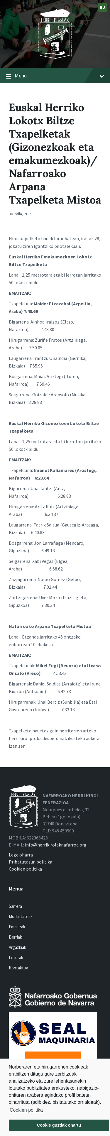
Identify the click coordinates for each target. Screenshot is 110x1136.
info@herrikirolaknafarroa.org (56, 845)
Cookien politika (26, 1110)
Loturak (16, 957)
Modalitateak (21, 916)
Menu (59, 75)
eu (102, 7)
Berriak (15, 937)
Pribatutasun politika (30, 862)
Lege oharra (21, 855)
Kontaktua (18, 968)
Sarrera (15, 906)
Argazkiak (17, 947)
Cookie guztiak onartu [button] (59, 1125)
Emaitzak (17, 927)
